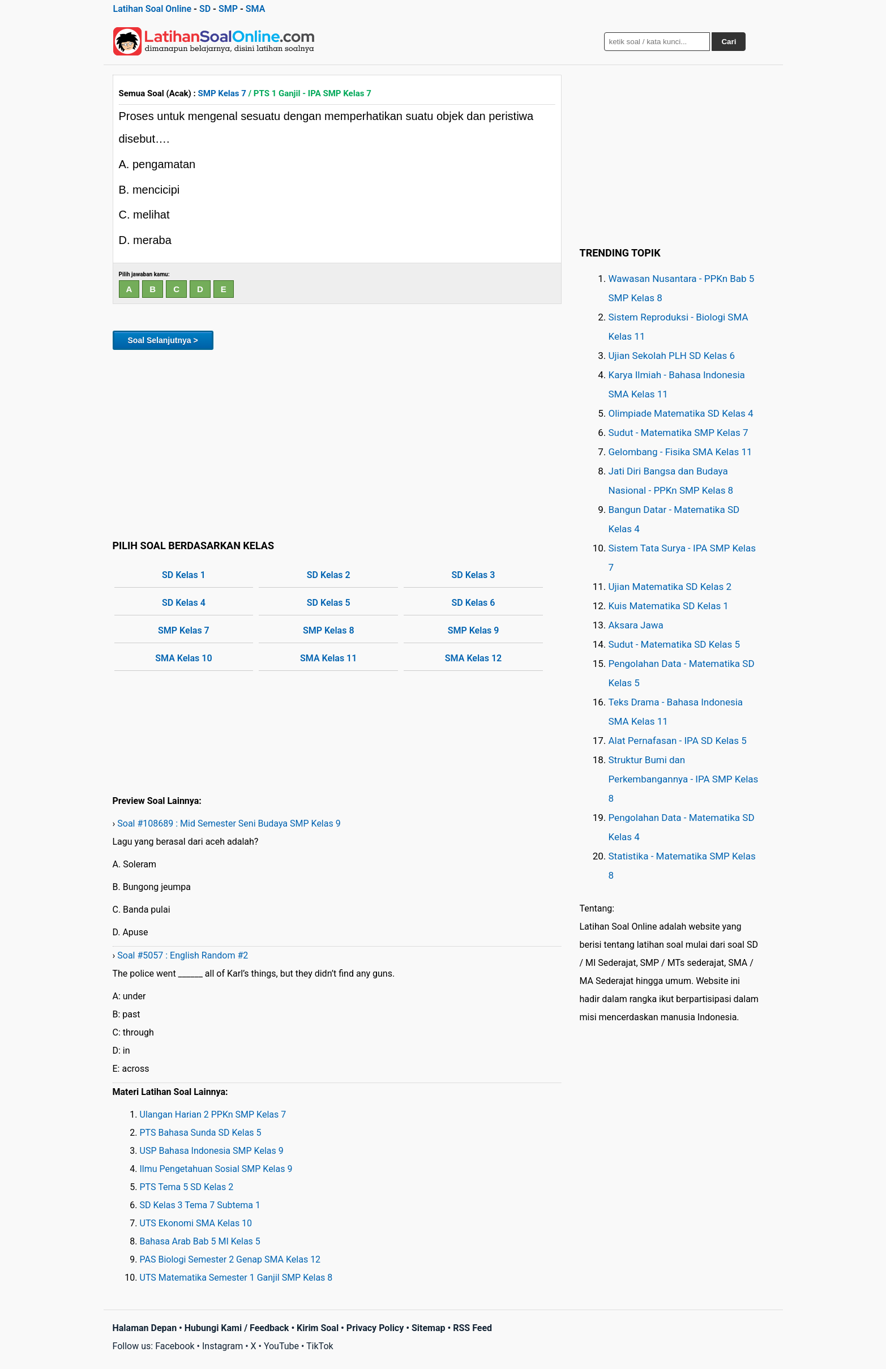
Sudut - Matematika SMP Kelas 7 (678, 432)
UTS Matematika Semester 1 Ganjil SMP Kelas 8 (236, 1277)
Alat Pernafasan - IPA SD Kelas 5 (678, 740)
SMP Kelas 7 (222, 93)
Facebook (174, 1346)
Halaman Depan (145, 1328)
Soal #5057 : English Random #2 (182, 955)
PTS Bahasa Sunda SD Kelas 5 (201, 1132)
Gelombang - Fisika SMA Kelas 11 (680, 451)
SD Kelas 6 (473, 602)
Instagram (222, 1346)
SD (205, 8)
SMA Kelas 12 (473, 658)
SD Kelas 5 (328, 602)
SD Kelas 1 (184, 575)
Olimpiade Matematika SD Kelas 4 (681, 413)
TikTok (319, 1346)
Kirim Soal (318, 1328)
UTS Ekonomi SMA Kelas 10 (196, 1223)
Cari (728, 41)
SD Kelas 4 (184, 602)
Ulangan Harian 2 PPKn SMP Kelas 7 (213, 1114)
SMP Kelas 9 (473, 630)
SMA (256, 8)
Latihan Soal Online (152, 8)
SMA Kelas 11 (328, 658)
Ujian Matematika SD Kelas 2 (670, 586)
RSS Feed (472, 1328)
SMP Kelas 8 (328, 630)
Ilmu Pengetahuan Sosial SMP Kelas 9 (216, 1168)
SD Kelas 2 (328, 575)
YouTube (281, 1346)
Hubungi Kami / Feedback (237, 1328)
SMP (228, 8)
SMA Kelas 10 (183, 658)
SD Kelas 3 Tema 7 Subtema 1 (200, 1205)
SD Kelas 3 (473, 575)
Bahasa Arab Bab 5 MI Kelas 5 (200, 1241)
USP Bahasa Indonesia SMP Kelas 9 (212, 1150)
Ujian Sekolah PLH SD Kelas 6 (672, 355)
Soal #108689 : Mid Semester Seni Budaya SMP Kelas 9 (228, 823)
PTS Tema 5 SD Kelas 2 (187, 1187)
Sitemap (429, 1328)
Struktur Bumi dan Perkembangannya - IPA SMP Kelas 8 (684, 779)
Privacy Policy (375, 1328)
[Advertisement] (337, 442)
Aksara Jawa (636, 625)
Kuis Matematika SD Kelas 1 (669, 605)
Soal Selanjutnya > (163, 340)
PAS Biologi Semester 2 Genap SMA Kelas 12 (230, 1259)
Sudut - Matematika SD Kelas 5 (675, 644)
